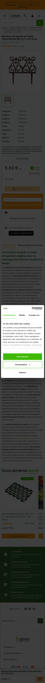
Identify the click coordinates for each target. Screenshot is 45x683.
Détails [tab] (22, 315)
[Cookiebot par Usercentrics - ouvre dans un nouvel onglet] (32, 308)
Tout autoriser (23, 357)
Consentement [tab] (9, 315)
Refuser (22, 372)
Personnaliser (22, 364)
